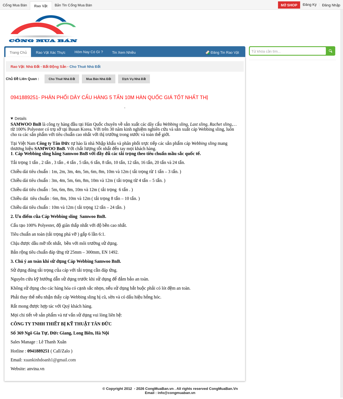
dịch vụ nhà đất (134, 79)
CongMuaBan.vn (159, 389)
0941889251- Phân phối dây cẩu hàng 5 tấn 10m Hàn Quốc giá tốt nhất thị (109, 97)
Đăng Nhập (331, 5)
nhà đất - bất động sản (46, 67)
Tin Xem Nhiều (124, 52)
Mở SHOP (289, 5)
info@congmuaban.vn (176, 393)
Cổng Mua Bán (15, 5)
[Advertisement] (218, 27)
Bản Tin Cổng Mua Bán (73, 5)
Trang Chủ (18, 52)
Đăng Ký (310, 4)
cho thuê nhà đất (62, 79)
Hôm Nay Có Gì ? (89, 52)
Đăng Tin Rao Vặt (225, 52)
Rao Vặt (41, 6)
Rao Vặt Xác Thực (51, 52)
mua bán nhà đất (98, 79)
